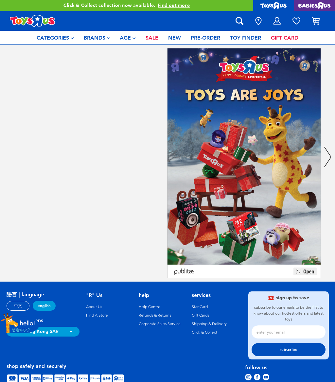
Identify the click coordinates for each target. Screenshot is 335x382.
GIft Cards (200, 315)
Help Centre (149, 306)
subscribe (288, 349)
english (44, 306)
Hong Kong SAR (41, 331)
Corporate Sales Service (160, 323)
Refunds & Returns (155, 315)
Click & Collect (204, 332)
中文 (18, 306)
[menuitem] (55, 37)
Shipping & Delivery (209, 323)
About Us (94, 306)
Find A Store (97, 315)
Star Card (200, 306)
